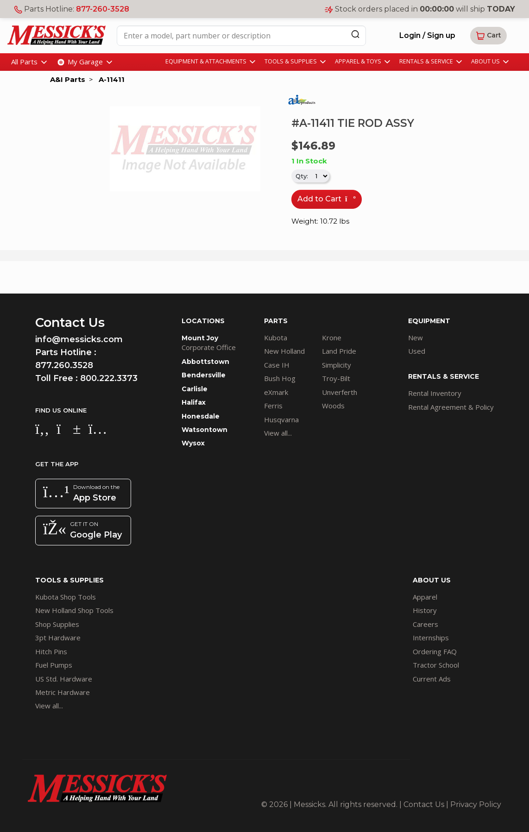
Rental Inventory (434, 393)
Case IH (277, 364)
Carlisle (195, 389)
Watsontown (204, 429)
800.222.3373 (109, 378)
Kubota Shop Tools (65, 596)
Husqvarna (281, 419)
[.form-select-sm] (319, 176)
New (415, 337)
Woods (333, 405)
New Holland (284, 351)
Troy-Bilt (336, 378)
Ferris (273, 405)
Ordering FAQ (435, 651)
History (425, 610)
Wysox (193, 443)
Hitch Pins (51, 651)
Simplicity (336, 364)
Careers (425, 624)
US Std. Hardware (63, 678)
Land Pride (339, 351)
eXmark (276, 392)
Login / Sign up (427, 35)
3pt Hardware (58, 637)
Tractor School (436, 664)
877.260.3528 (64, 365)
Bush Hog (280, 378)
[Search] (355, 34)
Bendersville (204, 375)
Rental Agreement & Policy (451, 407)
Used (416, 351)
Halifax (194, 402)
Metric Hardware (62, 692)
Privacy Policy (475, 804)
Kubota (275, 337)
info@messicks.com (79, 339)
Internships (431, 637)
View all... (278, 433)
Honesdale (201, 416)
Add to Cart (326, 198)
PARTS (276, 321)
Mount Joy (200, 338)
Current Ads (432, 678)
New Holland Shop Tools (74, 610)
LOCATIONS (203, 321)
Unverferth (339, 392)
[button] (488, 35)
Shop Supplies (57, 624)
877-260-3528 (102, 9)
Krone (331, 337)
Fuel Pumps (53, 664)
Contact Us (423, 804)
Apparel (425, 596)
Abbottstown (205, 361)
